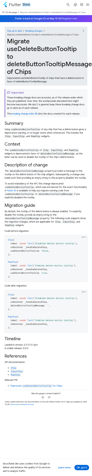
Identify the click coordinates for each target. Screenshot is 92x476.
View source (15, 404)
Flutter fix (11, 190)
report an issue (28, 404)
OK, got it (82, 467)
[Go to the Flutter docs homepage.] (17, 4)
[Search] (68, 5)
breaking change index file (25, 113)
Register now (69, 18)
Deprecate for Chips (36, 385)
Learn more (64, 467)
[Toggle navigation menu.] (87, 4)
